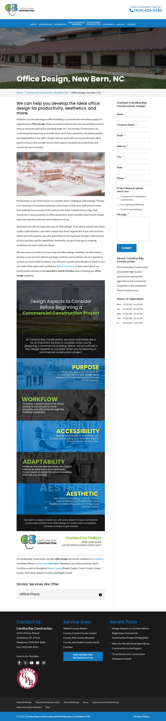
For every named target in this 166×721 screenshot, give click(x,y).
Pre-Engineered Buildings (76, 23)
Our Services (45, 24)
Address (122, 146)
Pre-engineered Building (132, 204)
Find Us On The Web (28, 656)
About (33, 24)
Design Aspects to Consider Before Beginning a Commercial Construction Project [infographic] (130, 633)
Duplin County (84, 642)
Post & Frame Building (131, 209)
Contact (131, 24)
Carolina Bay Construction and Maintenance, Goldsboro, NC (57, 716)
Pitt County (78, 637)
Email (121, 135)
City (120, 156)
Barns (85, 702)
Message (123, 214)
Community (109, 24)
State (121, 167)
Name (121, 114)
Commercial (60, 24)
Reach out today (65, 266)
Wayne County (54, 568)
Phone (121, 178)
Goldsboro (98, 558)
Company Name (126, 124)
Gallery (121, 24)
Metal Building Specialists (47, 702)
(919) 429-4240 (146, 8)
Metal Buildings (24, 702)
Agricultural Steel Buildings (105, 702)
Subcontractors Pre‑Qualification (83, 656)
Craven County (80, 633)
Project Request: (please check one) (130, 190)
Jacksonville (41, 563)
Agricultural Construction (93, 23)
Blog (48, 707)
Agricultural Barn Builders (29, 707)
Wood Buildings (71, 702)
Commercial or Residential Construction (133, 198)
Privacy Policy (141, 716)
